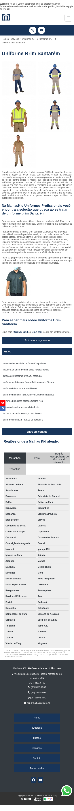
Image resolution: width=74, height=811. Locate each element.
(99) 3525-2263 (20, 332)
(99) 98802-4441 (37, 697)
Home (37, 717)
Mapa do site (37, 768)
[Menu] (68, 18)
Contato (37, 758)
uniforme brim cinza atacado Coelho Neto (23, 401)
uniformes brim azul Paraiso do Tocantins (23, 419)
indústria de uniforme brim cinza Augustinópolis (26, 369)
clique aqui (36, 332)
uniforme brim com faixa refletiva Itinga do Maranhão (28, 394)
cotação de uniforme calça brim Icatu (21, 407)
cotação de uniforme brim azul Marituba (22, 376)
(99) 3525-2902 (37, 692)
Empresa (37, 727)
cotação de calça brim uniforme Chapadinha (24, 363)
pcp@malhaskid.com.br (37, 703)
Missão (37, 738)
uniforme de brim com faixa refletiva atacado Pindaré (28, 382)
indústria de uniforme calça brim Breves (22, 413)
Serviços (37, 748)
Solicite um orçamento (37, 340)
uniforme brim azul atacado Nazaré (20, 388)
